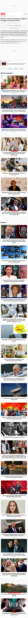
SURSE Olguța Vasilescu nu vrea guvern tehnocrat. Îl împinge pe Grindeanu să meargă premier (14, 193)
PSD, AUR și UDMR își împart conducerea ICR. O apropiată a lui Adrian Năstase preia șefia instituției (14, 515)
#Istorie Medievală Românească (14, 592)
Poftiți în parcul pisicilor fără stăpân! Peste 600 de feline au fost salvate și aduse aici (14, 174)
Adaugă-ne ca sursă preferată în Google (14, 25)
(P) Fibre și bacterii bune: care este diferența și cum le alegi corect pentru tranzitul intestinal (14, 360)
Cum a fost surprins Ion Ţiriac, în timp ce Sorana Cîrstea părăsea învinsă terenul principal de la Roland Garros (14, 379)
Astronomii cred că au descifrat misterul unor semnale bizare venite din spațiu (14, 399)
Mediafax (18, 43)
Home (1, 16)
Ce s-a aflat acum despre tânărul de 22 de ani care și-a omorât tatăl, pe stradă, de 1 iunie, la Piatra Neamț (14, 476)
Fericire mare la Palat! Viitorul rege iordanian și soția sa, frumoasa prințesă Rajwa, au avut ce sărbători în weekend (14, 554)
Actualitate (4, 16)
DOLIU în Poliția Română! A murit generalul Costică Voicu (14, 437)
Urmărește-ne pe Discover (14, 28)
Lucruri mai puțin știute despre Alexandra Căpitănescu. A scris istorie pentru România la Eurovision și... (14, 496)
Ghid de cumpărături (6, 73)
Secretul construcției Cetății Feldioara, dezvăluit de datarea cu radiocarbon (14, 594)
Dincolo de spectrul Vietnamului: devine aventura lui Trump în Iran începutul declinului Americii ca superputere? (14, 535)
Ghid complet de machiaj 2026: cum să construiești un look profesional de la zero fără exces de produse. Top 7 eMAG (14, 91)
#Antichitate (14, 612)
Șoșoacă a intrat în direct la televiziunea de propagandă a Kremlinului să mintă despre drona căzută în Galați (14, 281)
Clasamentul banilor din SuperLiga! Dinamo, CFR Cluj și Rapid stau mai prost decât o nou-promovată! (14, 418)
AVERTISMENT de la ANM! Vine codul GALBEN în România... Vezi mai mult (14, 340)
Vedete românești (14, 156)
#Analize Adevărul (14, 210)
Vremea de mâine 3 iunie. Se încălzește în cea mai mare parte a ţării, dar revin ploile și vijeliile (14, 261)
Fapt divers (14, 175)
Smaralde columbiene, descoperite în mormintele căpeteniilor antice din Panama (14, 614)
